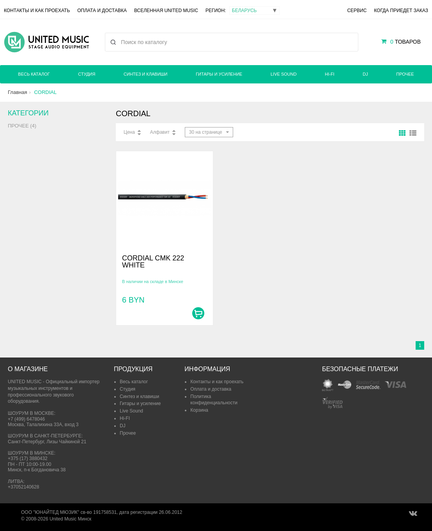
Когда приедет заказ (401, 10)
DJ (365, 74)
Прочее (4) (22, 126)
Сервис (356, 10)
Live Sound (284, 74)
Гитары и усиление (219, 74)
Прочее (405, 74)
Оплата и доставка (102, 10)
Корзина (199, 410)
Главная (17, 92)
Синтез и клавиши (145, 74)
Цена (129, 132)
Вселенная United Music (166, 10)
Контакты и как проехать (37, 10)
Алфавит (160, 132)
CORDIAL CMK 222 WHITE (153, 261)
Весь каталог (34, 74)
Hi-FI (329, 74)
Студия (86, 74)
